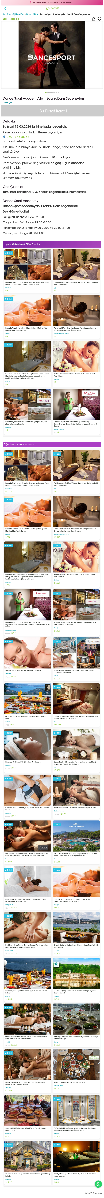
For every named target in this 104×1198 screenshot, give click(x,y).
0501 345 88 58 (18, 137)
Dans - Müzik (32, 14)
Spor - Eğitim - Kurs (15, 14)
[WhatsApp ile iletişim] (98, 1184)
